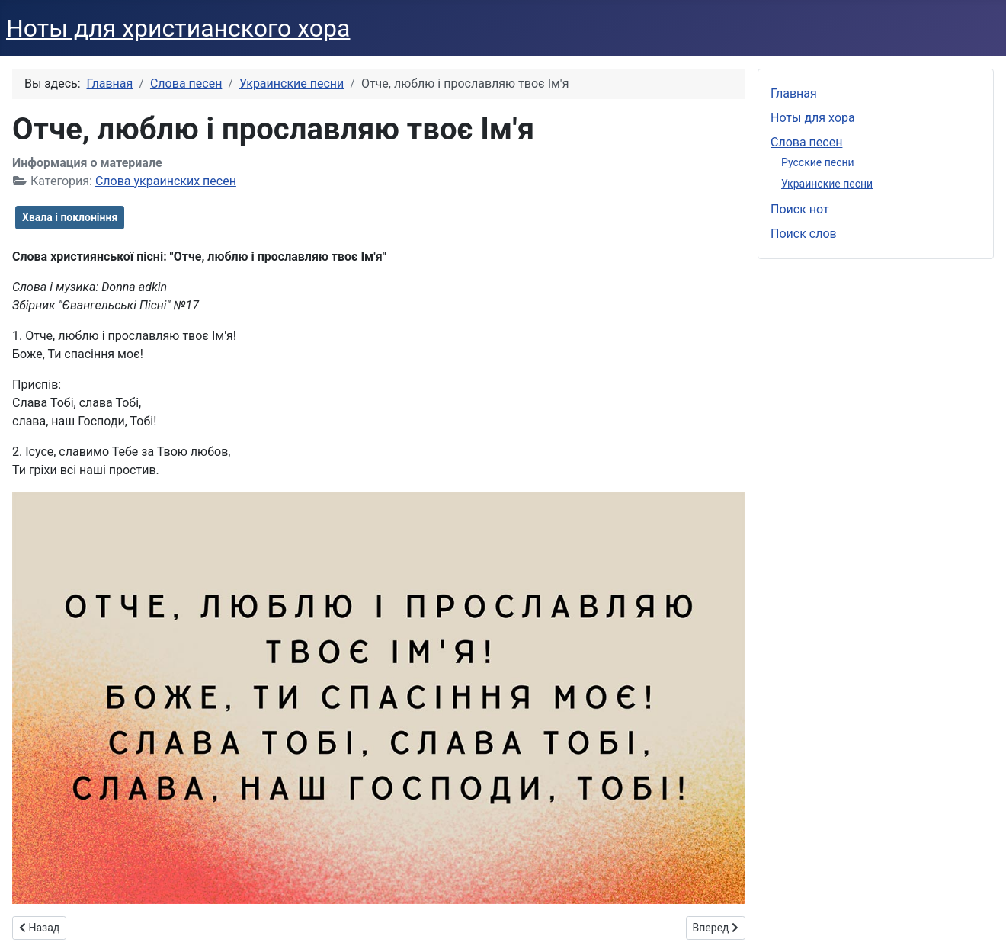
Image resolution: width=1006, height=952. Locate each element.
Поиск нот (800, 209)
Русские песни (817, 162)
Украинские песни (827, 184)
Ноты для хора (813, 118)
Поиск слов (804, 233)
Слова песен (806, 142)
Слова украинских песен (165, 181)
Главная (794, 93)
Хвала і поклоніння (69, 217)
